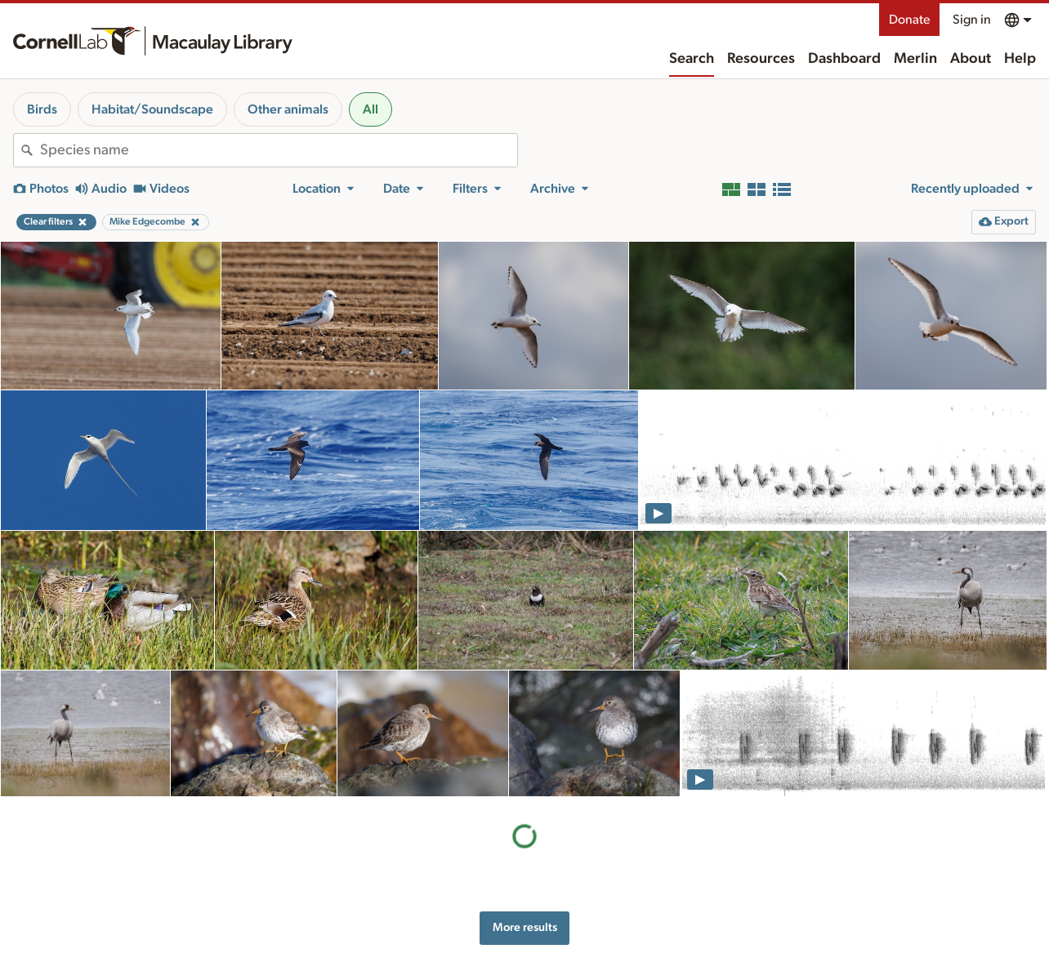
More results (525, 927)
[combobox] (278, 150)
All (370, 109)
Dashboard (844, 58)
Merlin (915, 58)
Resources (761, 58)
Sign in (972, 19)
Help (1020, 58)
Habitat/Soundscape (152, 109)
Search (691, 58)
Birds (42, 109)
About (970, 58)
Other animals (288, 109)
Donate (909, 19)
